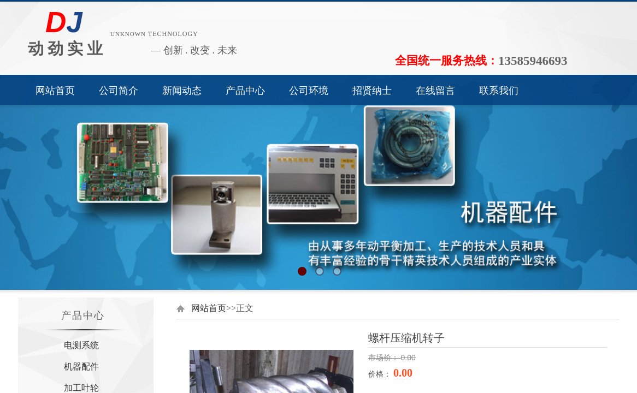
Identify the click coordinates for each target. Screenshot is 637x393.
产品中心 (245, 90)
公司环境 (308, 90)
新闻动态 (182, 90)
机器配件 (81, 366)
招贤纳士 (372, 90)
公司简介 (118, 90)
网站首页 (55, 90)
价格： (380, 374)
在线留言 (435, 90)
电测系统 (81, 345)
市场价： (384, 358)
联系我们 (498, 90)
